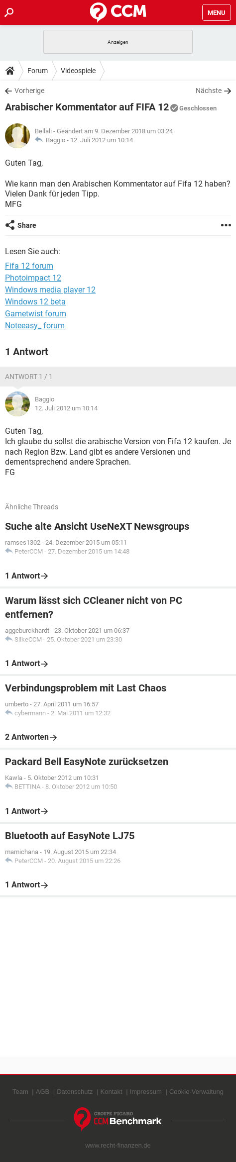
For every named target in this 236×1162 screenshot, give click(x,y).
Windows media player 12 (50, 289)
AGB (42, 1091)
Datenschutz (75, 1091)
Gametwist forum (35, 313)
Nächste (209, 91)
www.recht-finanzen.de (118, 1145)
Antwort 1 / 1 (29, 377)
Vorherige (29, 91)
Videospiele (78, 71)
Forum (37, 71)
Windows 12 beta (35, 301)
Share (26, 225)
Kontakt (111, 1091)
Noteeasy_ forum (35, 325)
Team (20, 1091)
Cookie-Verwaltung (196, 1091)
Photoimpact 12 (33, 278)
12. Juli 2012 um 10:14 (101, 140)
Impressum (146, 1091)
